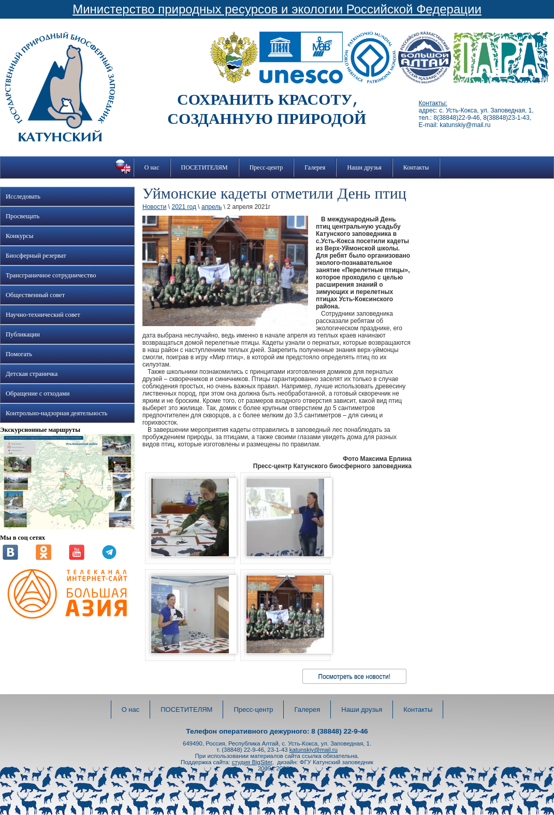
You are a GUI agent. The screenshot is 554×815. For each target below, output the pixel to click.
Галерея (314, 167)
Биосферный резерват (36, 255)
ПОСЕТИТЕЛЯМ (204, 167)
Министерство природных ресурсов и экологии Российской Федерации (277, 9)
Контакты (416, 167)
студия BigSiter (252, 762)
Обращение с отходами (37, 393)
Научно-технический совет (43, 315)
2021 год (183, 206)
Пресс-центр (266, 167)
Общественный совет (35, 295)
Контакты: (433, 103)
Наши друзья (364, 167)
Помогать (19, 354)
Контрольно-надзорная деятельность (57, 413)
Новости (154, 206)
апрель (211, 206)
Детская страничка (31, 374)
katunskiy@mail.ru (313, 750)
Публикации (23, 334)
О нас (151, 167)
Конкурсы (19, 236)
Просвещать (22, 216)
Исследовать (23, 196)
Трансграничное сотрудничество (51, 275)
